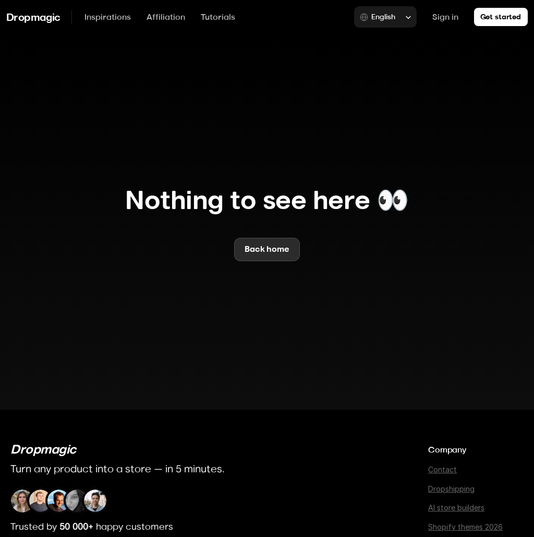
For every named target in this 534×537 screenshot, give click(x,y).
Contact (442, 469)
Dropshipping (451, 488)
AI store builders (456, 507)
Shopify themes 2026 (465, 526)
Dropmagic (33, 17)
